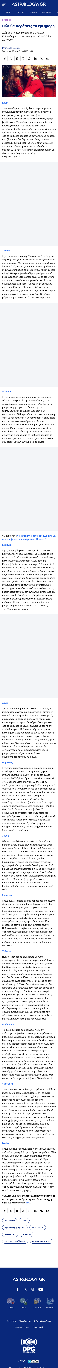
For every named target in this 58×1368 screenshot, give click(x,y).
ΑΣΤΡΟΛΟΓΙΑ (37, 1227)
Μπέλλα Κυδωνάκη (11, 48)
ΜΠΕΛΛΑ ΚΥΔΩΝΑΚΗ (41, 1241)
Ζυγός (5, 835)
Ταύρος (6, 250)
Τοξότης (7, 951)
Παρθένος (7, 762)
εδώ (28, 1202)
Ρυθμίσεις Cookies (22, 1327)
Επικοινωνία (38, 1327)
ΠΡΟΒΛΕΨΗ (10, 1220)
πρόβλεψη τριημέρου (15, 1227)
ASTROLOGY (10, 1234)
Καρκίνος (7, 544)
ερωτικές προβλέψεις (15, 1241)
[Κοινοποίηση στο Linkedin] (35, 58)
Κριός (5, 102)
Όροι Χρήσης (24, 1321)
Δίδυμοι (6, 391)
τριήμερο (26, 1234)
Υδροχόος (7, 1083)
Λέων (5, 702)
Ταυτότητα (11, 1321)
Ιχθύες (5, 1143)
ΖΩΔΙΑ (24, 1220)
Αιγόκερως (8, 1024)
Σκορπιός (7, 895)
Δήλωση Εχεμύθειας (42, 1321)
